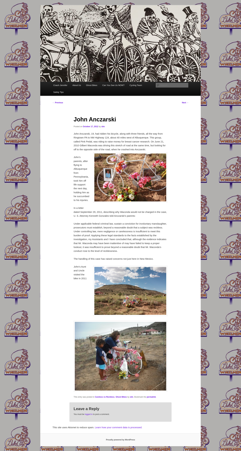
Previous (57, 103)
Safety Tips (58, 92)
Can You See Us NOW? (113, 85)
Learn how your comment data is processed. (118, 427)
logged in (89, 414)
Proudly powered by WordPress (120, 440)
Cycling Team (135, 85)
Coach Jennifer (60, 85)
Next (185, 103)
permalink (151, 397)
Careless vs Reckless (105, 397)
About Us (76, 85)
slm (103, 126)
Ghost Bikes (91, 85)
